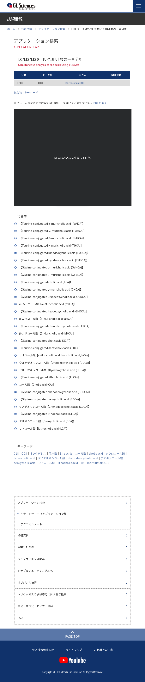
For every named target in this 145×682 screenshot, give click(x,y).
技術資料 (23, 535)
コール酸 (80, 453)
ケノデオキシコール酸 (51, 458)
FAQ (20, 618)
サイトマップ (74, 650)
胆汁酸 (53, 453)
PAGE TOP (72, 636)
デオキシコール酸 (112, 458)
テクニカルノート (31, 524)
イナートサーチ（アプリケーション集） (45, 514)
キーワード (31, 92)
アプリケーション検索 (51, 29)
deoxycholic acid (24, 463)
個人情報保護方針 (43, 650)
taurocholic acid (24, 458)
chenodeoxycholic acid (83, 458)
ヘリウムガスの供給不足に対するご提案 (42, 594)
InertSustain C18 (74, 83)
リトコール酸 (46, 463)
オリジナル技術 (27, 582)
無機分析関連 (26, 547)
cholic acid (96, 453)
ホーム (11, 29)
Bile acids (66, 453)
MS (82, 463)
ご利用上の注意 (103, 650)
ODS (24, 453)
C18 (16, 453)
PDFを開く (100, 103)
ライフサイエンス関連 (31, 559)
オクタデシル (38, 453)
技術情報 (26, 29)
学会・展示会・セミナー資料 (35, 606)
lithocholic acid (67, 463)
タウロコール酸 (115, 453)
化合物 (18, 92)
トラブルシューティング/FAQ (35, 571)
